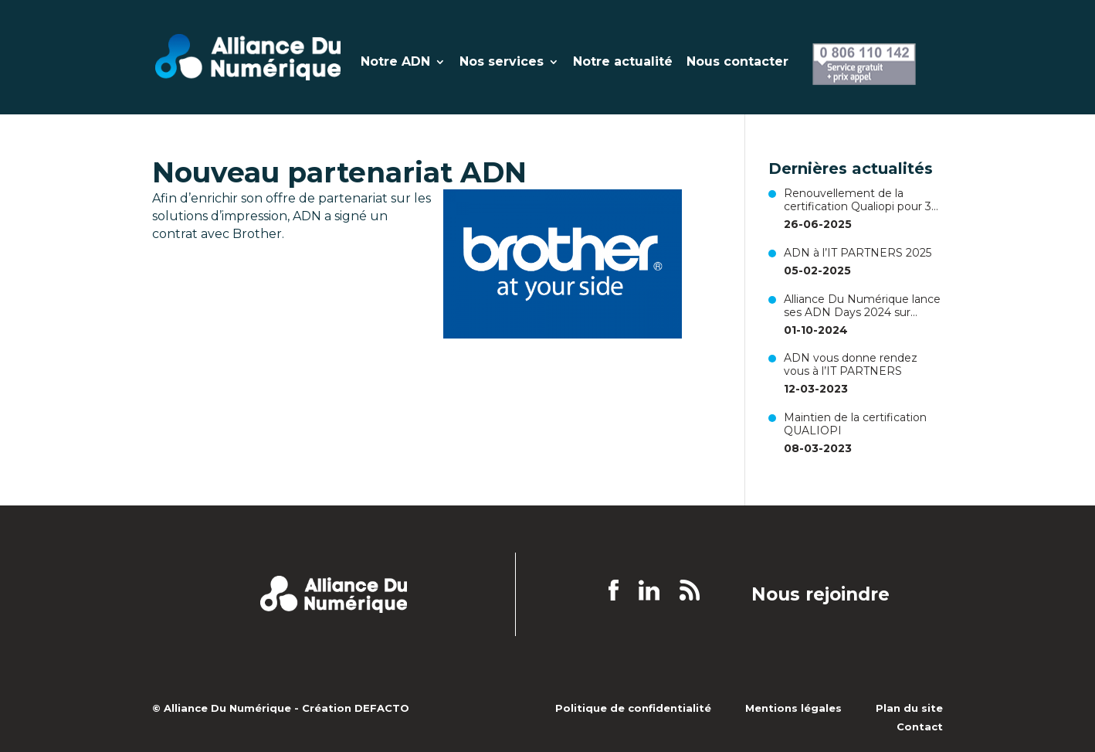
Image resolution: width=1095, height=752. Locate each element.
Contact (920, 726)
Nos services (501, 62)
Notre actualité (623, 62)
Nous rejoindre (820, 595)
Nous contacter (737, 62)
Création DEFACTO (355, 708)
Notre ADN (395, 62)
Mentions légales (793, 708)
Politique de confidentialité (633, 708)
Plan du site (909, 708)
